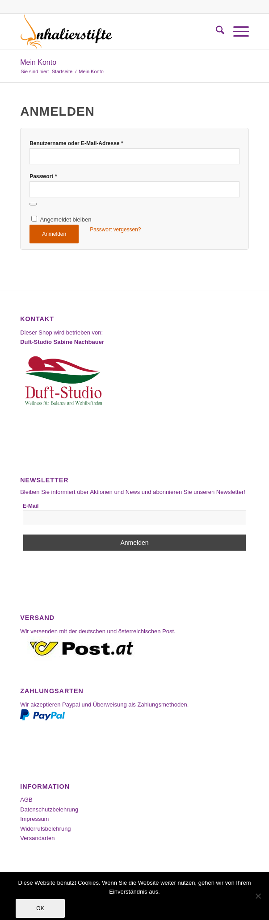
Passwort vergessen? (115, 229)
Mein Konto (38, 62)
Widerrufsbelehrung (45, 828)
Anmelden (54, 234)
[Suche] (215, 32)
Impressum (34, 818)
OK (40, 908)
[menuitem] (215, 32)
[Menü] (236, 32)
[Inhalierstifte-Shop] (111, 32)
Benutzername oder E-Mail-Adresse (76, 143)
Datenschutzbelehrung (49, 809)
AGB (26, 799)
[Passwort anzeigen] (33, 204)
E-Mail (30, 506)
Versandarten (37, 838)
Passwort (43, 176)
